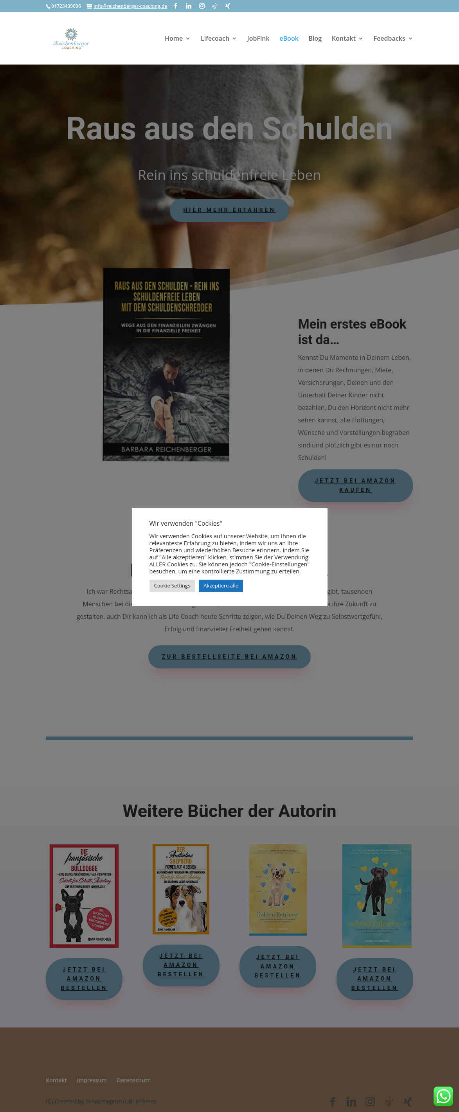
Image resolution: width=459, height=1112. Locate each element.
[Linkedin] (188, 6)
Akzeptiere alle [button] (220, 585)
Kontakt (344, 39)
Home (174, 39)
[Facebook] (175, 6)
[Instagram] (202, 6)
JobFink (258, 39)
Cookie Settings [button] (172, 585)
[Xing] (227, 6)
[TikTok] (215, 6)
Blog (315, 39)
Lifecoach (215, 39)
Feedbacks (389, 39)
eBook (288, 39)
